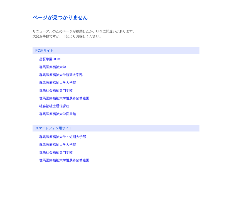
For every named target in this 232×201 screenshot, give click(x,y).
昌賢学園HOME (51, 59)
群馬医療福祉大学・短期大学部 (62, 137)
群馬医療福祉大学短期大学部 (61, 75)
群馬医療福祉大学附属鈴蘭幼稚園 (64, 98)
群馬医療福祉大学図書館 (57, 114)
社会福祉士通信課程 (54, 106)
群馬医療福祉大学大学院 (57, 83)
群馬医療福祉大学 (52, 67)
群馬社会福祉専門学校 (56, 90)
